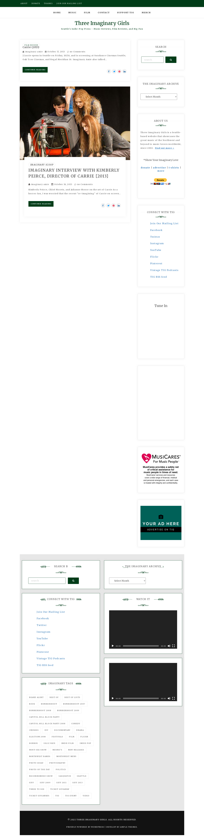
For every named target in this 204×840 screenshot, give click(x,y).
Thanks (48, 3)
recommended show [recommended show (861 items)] (41, 776)
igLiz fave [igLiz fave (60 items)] (49, 743)
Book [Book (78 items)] (32, 704)
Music (72, 12)
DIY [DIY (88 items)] (46, 730)
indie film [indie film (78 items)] (67, 743)
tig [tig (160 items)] (57, 796)
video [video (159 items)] (86, 796)
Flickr (154, 256)
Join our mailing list (69, 3)
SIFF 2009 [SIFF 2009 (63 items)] (45, 783)
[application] (143, 629)
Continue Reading (35, 70)
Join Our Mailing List (164, 223)
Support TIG (125, 12)
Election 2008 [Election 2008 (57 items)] (37, 737)
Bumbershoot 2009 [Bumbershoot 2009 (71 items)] (68, 710)
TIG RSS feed (158, 276)
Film (87, 12)
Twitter (155, 236)
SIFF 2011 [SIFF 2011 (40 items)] (61, 783)
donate (145, 167)
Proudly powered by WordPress (85, 827)
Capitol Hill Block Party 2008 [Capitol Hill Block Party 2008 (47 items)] (47, 724)
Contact (104, 12)
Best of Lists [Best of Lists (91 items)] (72, 697)
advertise (159, 167)
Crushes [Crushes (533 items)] (34, 730)
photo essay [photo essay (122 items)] (36, 763)
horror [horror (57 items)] (33, 743)
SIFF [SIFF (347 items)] (31, 783)
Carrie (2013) (31, 47)
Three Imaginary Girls (102, 23)
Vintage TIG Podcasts (164, 270)
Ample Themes (128, 827)
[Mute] (169, 646)
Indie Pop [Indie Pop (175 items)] (85, 743)
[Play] (112, 646)
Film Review (31, 45)
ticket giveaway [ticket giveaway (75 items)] (59, 789)
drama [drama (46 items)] (80, 730)
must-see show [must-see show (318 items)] (38, 750)
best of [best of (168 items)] (54, 697)
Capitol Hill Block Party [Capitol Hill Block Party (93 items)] (44, 717)
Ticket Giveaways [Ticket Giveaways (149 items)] (39, 796)
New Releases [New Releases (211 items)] (76, 750)
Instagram (157, 243)
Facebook (156, 230)
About (24, 3)
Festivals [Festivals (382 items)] (57, 737)
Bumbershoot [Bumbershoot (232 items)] (49, 704)
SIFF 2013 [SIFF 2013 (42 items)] (77, 783)
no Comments (76, 52)
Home (57, 12)
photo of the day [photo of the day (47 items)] (39, 769)
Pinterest (156, 263)
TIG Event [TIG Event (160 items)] (71, 796)
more (160, 170)
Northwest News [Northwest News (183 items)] (66, 756)
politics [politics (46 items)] (61, 769)
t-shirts (174, 167)
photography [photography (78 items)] (57, 763)
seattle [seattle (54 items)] (81, 776)
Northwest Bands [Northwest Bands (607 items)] (39, 756)
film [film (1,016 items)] (71, 737)
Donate (35, 3)
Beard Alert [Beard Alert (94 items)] (36, 697)
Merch (146, 12)
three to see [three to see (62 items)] (36, 789)
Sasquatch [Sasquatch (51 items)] (65, 776)
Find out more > (164, 148)
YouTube (155, 250)
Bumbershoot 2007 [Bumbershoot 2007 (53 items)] (74, 704)
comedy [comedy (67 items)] (75, 724)
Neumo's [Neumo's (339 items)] (57, 750)
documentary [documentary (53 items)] (62, 730)
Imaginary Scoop (42, 164)
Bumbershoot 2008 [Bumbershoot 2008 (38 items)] (40, 710)
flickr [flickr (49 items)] (84, 737)
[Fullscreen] (173, 646)
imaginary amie (34, 52)
